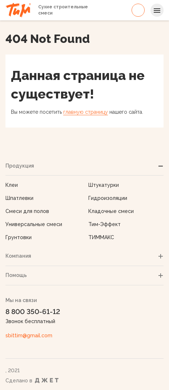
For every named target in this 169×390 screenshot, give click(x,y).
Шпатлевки (19, 198)
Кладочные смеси (111, 211)
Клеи (11, 185)
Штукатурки (103, 185)
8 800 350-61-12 (138, 10)
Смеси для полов (27, 211)
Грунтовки (18, 237)
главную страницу (85, 112)
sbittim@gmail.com (28, 335)
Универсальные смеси (33, 224)
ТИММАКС (101, 237)
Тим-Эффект (104, 224)
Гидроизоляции (107, 198)
